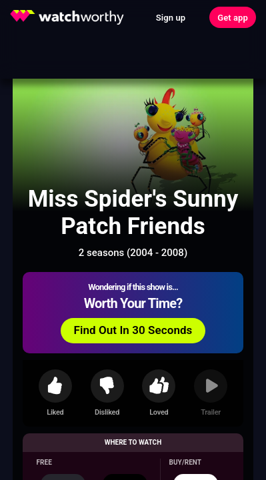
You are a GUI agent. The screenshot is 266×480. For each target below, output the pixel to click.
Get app (232, 18)
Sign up (170, 18)
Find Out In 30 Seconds (133, 330)
